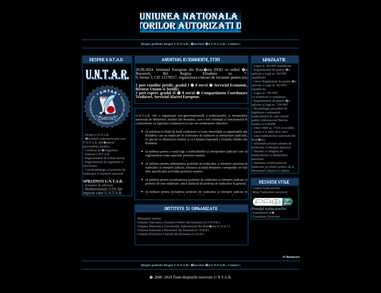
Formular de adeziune (99, 185)
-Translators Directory (266, 216)
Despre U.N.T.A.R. (97, 134)
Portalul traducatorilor (269, 209)
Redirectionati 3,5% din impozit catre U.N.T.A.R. (102, 191)
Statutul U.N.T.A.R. (97, 154)
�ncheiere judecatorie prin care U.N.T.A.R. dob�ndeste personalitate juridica (104, 142)
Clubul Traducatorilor (266, 188)
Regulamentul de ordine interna (105, 158)
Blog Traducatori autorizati (270, 192)
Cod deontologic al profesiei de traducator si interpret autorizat (104, 171)
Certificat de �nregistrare (101, 150)
